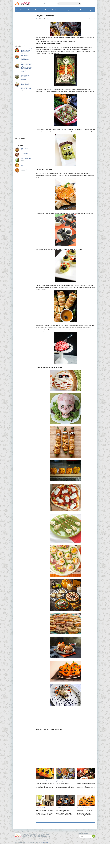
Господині (83, 10)
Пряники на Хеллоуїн (62, 780)
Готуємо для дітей (39, 781)
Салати (64, 10)
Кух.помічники (20, 10)
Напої (76, 10)
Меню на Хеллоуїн (41, 807)
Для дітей (47, 10)
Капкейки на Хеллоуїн (42, 780)
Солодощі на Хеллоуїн (62, 807)
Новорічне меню (92, 10)
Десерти (70, 10)
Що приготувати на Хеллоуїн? (85, 807)
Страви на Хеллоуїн (82, 780)
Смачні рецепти (56, 10)
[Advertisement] (65, 716)
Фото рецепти (39, 10)
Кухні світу (29, 10)
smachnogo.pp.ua (44, 842)
